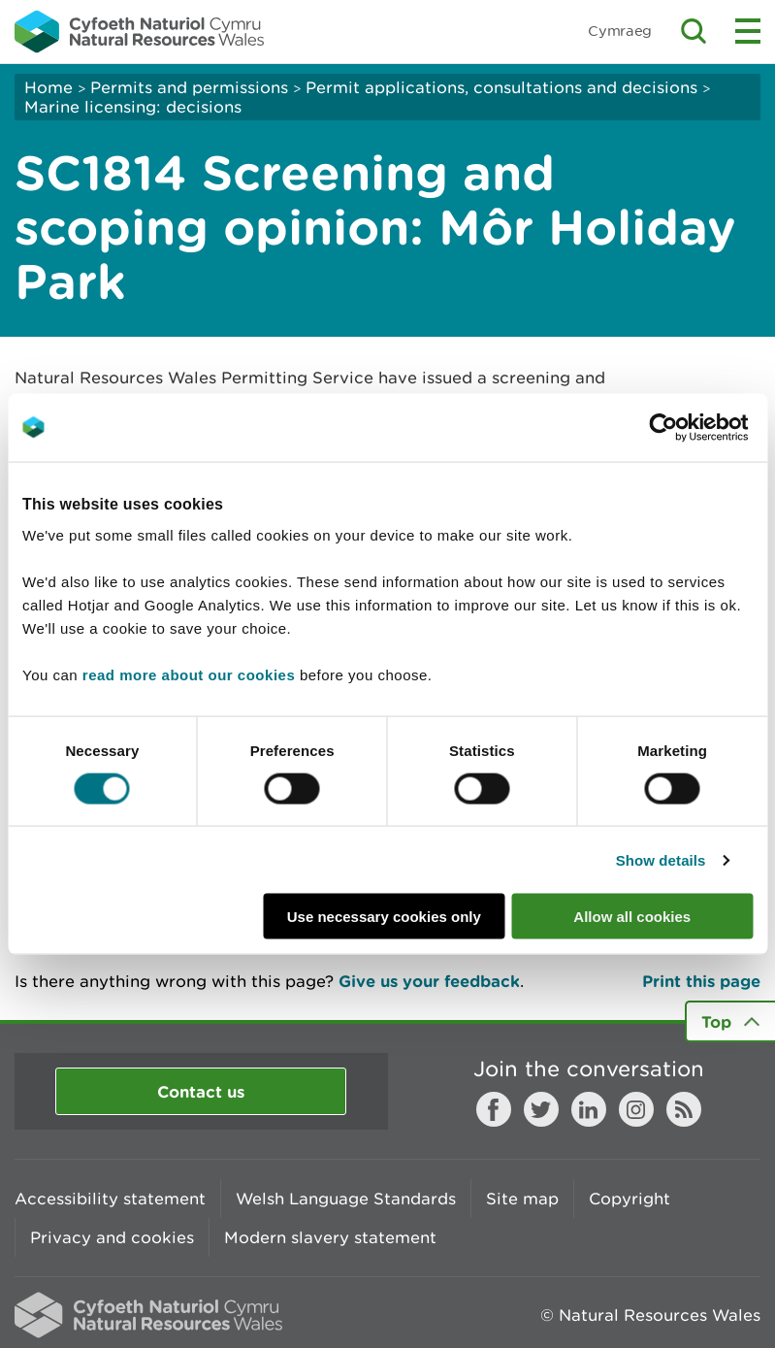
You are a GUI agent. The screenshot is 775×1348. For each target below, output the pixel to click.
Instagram (636, 1109)
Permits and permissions (189, 87)
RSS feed (683, 1109)
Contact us (200, 1091)
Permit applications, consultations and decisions (501, 87)
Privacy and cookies (112, 1237)
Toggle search (693, 31)
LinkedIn (588, 1109)
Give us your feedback (429, 980)
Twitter (541, 1109)
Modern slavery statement (330, 1237)
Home (48, 87)
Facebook (493, 1109)
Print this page (701, 980)
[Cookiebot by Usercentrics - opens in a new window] (696, 427)
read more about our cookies (188, 675)
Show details (661, 859)
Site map (522, 1198)
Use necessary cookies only (384, 916)
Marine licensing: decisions (133, 106)
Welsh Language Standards (346, 1198)
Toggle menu (748, 31)
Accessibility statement (110, 1198)
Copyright (629, 1198)
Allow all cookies (632, 916)
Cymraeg (620, 30)
